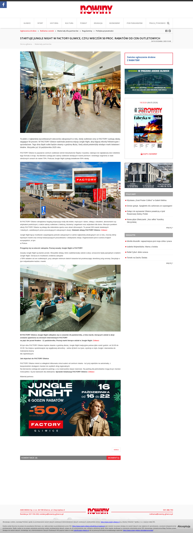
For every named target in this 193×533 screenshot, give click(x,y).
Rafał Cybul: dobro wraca (136, 252)
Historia (54, 23)
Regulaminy (87, 31)
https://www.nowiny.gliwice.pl (110, 522)
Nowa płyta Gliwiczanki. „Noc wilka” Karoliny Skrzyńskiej (144, 220)
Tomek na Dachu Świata (136, 258)
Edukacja (98, 23)
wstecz (116, 450)
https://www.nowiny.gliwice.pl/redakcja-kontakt (138, 530)
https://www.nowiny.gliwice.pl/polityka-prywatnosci (88, 526)
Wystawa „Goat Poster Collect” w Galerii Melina (145, 200)
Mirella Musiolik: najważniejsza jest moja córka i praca (148, 241)
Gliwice (27, 23)
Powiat (83, 23)
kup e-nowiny (149, 154)
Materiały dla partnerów (67, 31)
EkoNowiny (114, 23)
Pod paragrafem (134, 23)
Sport (40, 23)
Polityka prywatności (105, 31)
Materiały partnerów (43, 44)
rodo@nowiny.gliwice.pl (81, 530)
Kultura (69, 23)
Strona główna (26, 44)
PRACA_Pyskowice (157, 23)
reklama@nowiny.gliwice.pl (161, 514)
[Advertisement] (70, 482)
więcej (169, 227)
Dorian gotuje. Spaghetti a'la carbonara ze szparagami (148, 206)
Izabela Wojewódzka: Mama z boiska (141, 247)
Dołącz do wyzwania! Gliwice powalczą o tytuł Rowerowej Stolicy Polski (145, 212)
